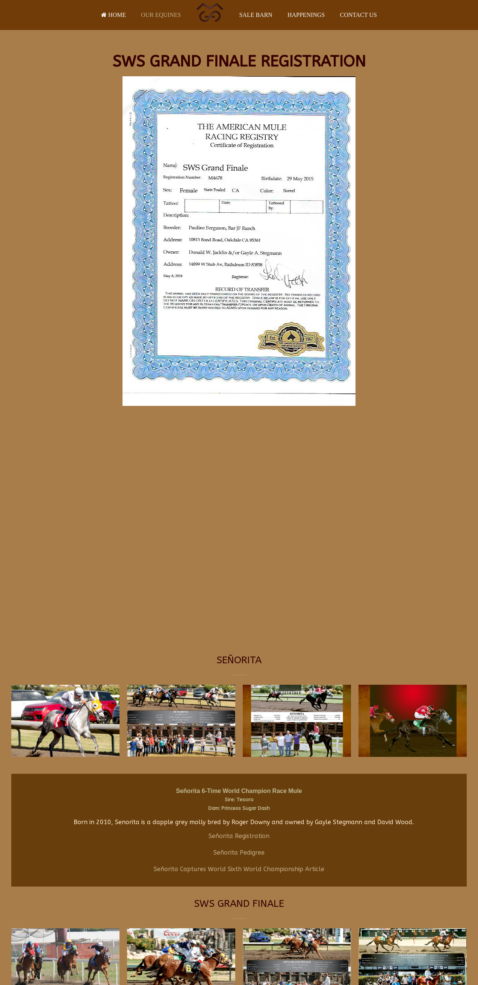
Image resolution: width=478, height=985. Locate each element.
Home (113, 15)
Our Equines (161, 15)
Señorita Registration (239, 836)
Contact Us (358, 15)
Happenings (306, 15)
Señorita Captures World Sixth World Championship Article (239, 869)
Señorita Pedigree (239, 852)
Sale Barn (255, 15)
